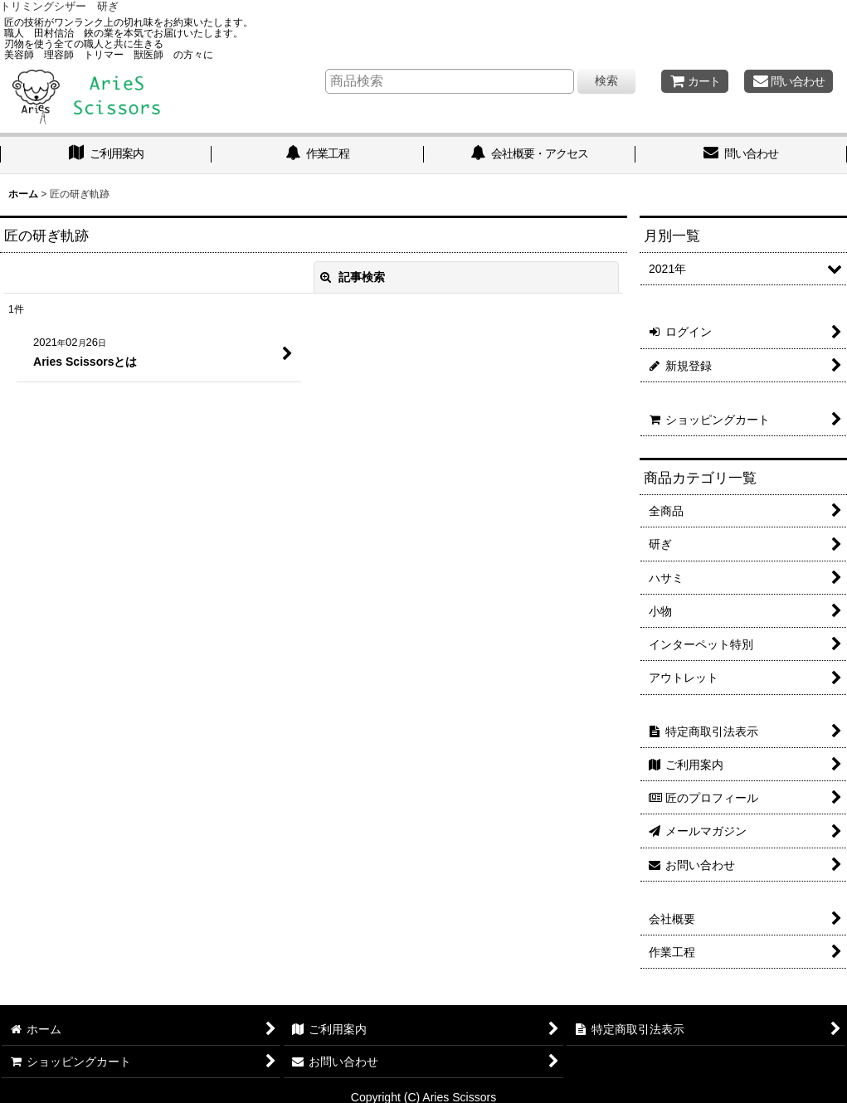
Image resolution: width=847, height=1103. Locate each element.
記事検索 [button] (352, 277)
